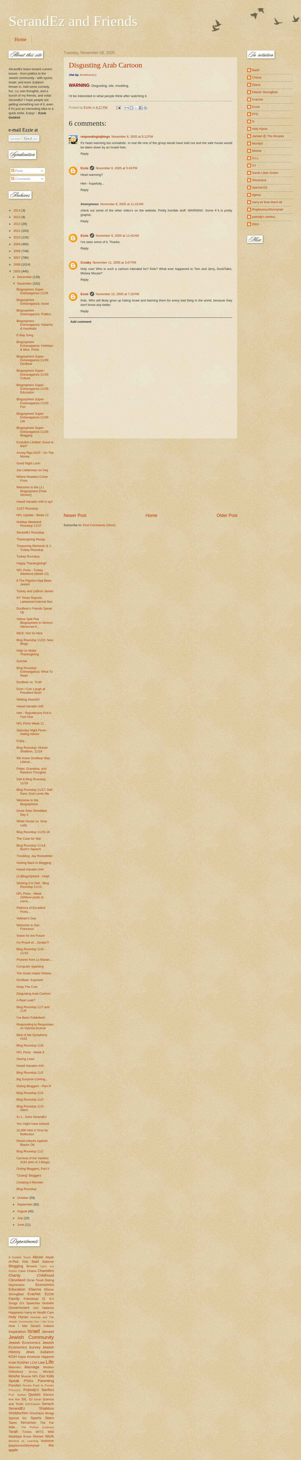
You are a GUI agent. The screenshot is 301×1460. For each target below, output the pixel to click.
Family (14, 1298)
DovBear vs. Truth (29, 682)
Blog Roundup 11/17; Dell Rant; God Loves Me (34, 791)
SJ (30, 1399)
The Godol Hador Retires (33, 973)
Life (50, 1362)
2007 (17, 257)
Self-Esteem (32, 1404)
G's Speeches (30, 1303)
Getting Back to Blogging (33, 863)
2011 (17, 231)
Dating (49, 1280)
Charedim (45, 1271)
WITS (40, 1432)
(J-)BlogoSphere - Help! (32, 876)
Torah (13, 1431)
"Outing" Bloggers (28, 1175)
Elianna (34, 1289)
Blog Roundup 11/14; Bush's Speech (31, 847)
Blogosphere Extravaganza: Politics (33, 312)
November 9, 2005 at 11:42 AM (117, 235)
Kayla (22, 1357)
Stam (49, 1418)
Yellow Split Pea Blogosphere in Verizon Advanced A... (34, 622)
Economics (44, 1284)
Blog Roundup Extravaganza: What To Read (34, 671)
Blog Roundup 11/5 (29, 1072)
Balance (48, 1261)
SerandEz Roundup (30, 532)
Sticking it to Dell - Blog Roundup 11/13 (32, 885)
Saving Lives (25, 1059)
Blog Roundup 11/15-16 (33, 832)
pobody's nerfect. (264, 217)
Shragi (49, 1413)
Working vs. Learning (23, 1440)
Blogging (16, 1266)
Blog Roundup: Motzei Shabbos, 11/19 (31, 749)
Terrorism (28, 1422)
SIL (24, 1399)
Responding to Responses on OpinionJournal (34, 1026)
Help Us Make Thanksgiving (27, 652)
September (25, 1204)
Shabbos (46, 1408)
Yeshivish (47, 1441)
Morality (33, 1372)
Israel (33, 1331)
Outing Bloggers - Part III (33, 1086)
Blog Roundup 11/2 (29, 1151)
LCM (33, 1362)
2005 (17, 271)
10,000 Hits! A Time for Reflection (32, 1132)
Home (20, 39)
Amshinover (87, 74)
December (25, 277)
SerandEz (17, 1408)
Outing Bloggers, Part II (32, 1168)
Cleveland (17, 1280)
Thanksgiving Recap (30, 539)
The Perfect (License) (37, 1427)
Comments (20, 179)
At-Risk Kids (18, 1261)
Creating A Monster (29, 1182)
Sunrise (21, 661)
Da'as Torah (35, 1280)
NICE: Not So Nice (29, 633)
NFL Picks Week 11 (30, 723)
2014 (17, 210)
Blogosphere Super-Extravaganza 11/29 (32, 291)
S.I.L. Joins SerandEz (31, 1117)
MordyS (48, 1371)
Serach (48, 1404)
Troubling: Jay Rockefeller (34, 856)
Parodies (15, 1385)
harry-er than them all (267, 202)
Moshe (14, 1376)
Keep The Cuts (26, 987)
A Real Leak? (25, 1000)
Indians (49, 1326)
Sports (36, 1418)
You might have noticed (32, 1124)
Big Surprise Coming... (32, 1079)
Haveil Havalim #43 (30, 1066)
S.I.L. (255, 158)
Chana (31, 1271)
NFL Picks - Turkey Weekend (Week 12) (32, 572)
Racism (48, 1394)
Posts (17, 171)
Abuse (38, 1257)
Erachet (33, 1294)
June (21, 1224)
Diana (256, 85)
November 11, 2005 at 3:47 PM (114, 262)
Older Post (227, 515)
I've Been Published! (30, 1017)
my (17, 91)
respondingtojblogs (95, 136)
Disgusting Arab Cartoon (105, 65)
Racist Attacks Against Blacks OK (31, 1142)
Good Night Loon (28, 463)
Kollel (12, 1362)
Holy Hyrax (18, 1317)
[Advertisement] (150, 475)
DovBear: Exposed (29, 980)
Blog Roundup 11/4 (29, 1093)
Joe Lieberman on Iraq (32, 470)
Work (49, 1436)
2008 (17, 251)
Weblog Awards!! (28, 699)
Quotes (34, 1394)
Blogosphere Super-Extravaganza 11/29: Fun (32, 403)
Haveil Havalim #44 (30, 869)
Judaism (47, 1352)
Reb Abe (14, 1399)
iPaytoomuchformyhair (267, 209)
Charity (15, 1275)
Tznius (27, 1432)
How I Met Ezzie (44, 1321)
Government (19, 1307)
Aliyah (49, 1257)
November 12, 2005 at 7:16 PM (117, 294)
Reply (85, 154)
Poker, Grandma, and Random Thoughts (31, 770)
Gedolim (48, 1303)
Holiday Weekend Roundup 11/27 (29, 523)
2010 (17, 237)
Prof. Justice (17, 1394)
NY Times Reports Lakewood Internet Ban (34, 599)
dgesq (256, 195)
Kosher (23, 1362)
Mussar (26, 1376)
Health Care (45, 1312)
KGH (13, 1356)
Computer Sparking (30, 966)
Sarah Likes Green (265, 173)
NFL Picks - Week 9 (30, 1052)
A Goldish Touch (20, 1257)
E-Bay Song (24, 335)
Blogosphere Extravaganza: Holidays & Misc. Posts (34, 345)
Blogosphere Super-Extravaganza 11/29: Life (32, 417)
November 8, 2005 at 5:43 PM (116, 168)
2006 (17, 264)
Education (17, 1289)
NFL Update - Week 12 (32, 515)
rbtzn (255, 224)
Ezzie (84, 168)
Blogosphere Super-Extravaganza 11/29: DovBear (32, 360)
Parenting (46, 1381)
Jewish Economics (24, 1342)
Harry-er (30, 1312)
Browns (31, 1266)
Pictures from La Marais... (34, 959)
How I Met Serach (25, 1326)
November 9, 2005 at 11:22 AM (121, 204)
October (23, 1198)
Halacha (48, 1308)
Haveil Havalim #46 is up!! (34, 501)
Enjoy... (21, 741)
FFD (255, 114)
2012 (17, 224)
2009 (17, 244)
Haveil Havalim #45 (30, 706)
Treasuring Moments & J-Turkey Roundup (34, 547)
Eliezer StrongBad (265, 92)
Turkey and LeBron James (34, 591)
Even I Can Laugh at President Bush (30, 690)
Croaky (86, 262)
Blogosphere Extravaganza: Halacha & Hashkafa (34, 324)
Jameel (48, 1331)
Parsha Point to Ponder (38, 1385)
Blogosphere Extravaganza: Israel (32, 301)
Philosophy (15, 1390)
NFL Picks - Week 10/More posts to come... (30, 897)
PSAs (28, 1381)
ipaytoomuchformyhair (24, 1445)
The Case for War (28, 838)
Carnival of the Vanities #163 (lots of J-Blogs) (33, 1160)
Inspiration (17, 1331)
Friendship (31, 1299)
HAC (36, 1307)
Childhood (45, 1275)
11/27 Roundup (27, 508)
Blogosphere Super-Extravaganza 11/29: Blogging (32, 431)
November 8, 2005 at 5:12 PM (132, 136)
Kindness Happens (40, 1357)
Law (41, 1362)
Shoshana (37, 1413)
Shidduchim (18, 1413)
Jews (30, 1352)
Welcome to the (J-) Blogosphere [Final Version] (31, 491)
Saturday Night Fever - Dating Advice (32, 732)
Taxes (13, 1423)
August (22, 1211)
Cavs (21, 1271)
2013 (17, 217)
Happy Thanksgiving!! (31, 563)
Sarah (37, 1399)
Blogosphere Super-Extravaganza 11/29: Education (32, 388)
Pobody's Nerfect (38, 1390)
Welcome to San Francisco (27, 927)
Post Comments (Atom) (99, 525)
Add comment (80, 321)
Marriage (31, 1367)
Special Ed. (18, 1418)
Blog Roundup (26, 1189)
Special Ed (259, 187)
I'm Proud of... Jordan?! (32, 942)
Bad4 (35, 1261)
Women (38, 1436)
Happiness (16, 1312)
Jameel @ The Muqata (268, 136)
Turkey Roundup (28, 556)
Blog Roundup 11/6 (29, 1045)
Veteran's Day (26, 918)
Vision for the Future (30, 935)
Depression (16, 1285)
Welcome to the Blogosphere (27, 802)
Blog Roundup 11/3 (29, 1099)
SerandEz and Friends (73, 21)
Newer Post (75, 515)
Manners (15, 1367)
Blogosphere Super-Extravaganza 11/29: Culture (32, 374)
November (25, 283)
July (20, 1218)
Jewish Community (31, 1337)
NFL (35, 1376)
